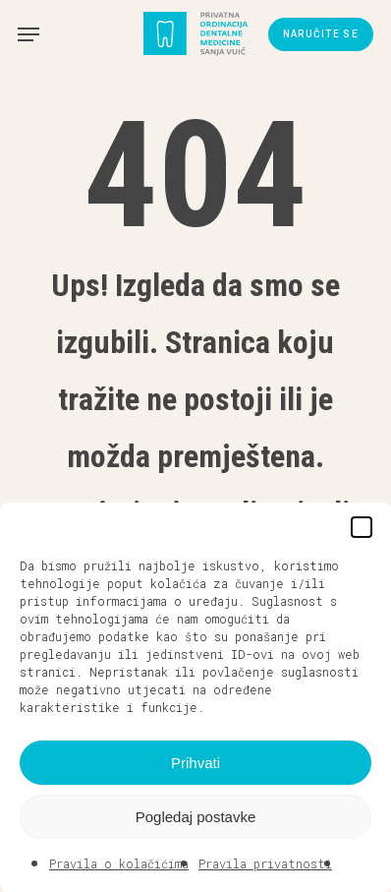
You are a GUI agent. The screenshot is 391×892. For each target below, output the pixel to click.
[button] (361, 527)
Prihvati (195, 762)
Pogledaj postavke (196, 816)
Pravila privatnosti (265, 863)
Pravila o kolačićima (119, 863)
